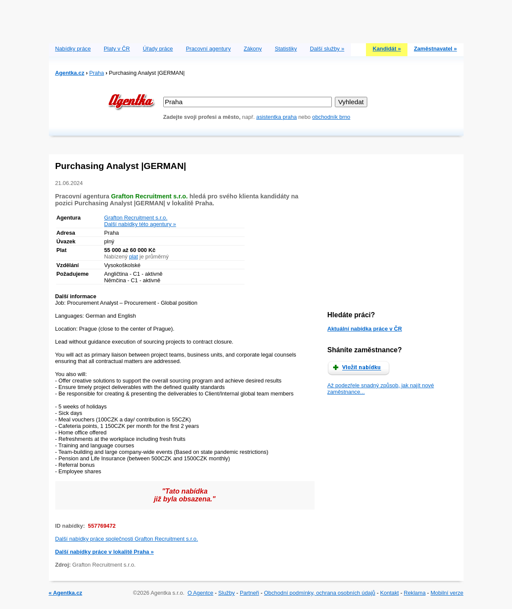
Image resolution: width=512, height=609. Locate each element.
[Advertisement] (256, 19)
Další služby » (327, 48)
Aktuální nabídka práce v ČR (365, 328)
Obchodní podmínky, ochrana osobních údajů (319, 593)
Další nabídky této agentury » (140, 224)
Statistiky (286, 48)
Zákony (253, 48)
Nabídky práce (73, 48)
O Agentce (200, 593)
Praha (96, 73)
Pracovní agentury (208, 48)
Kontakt (389, 593)
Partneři (249, 593)
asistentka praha (276, 117)
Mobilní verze (446, 593)
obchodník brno (331, 117)
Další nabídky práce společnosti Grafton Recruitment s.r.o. (126, 539)
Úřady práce (158, 48)
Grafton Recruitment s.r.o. (136, 217)
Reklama (415, 593)
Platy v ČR (117, 48)
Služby (226, 593)
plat (133, 256)
